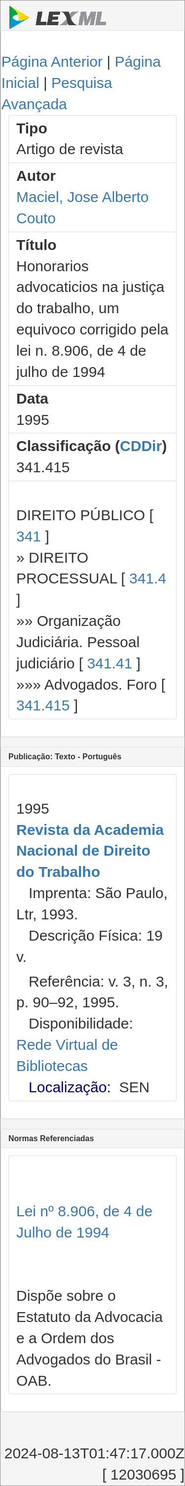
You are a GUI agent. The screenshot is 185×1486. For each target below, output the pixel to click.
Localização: (70, 1087)
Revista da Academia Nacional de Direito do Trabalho (90, 851)
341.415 (43, 705)
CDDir (141, 446)
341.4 (147, 578)
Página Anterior (52, 61)
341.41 (109, 663)
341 (28, 536)
